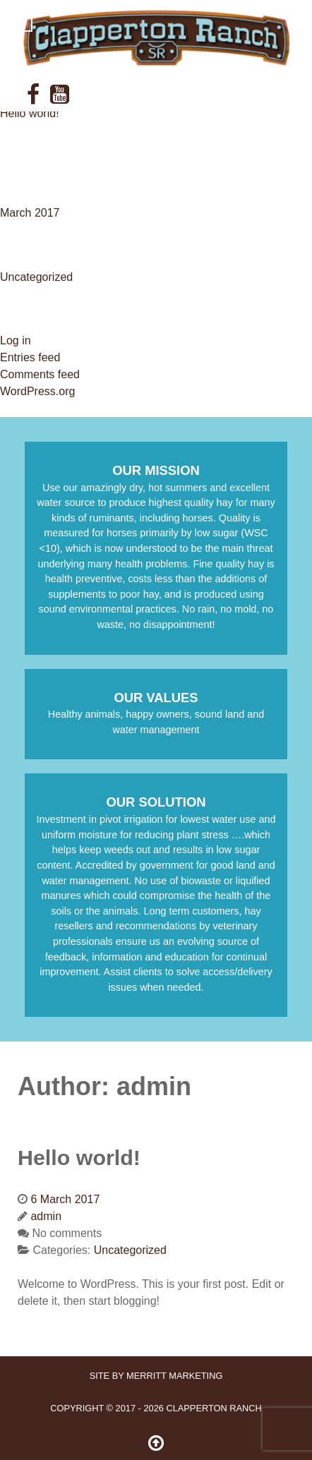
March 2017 (30, 213)
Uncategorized (36, 277)
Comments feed (40, 374)
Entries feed (30, 357)
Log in (15, 340)
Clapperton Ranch (213, 1408)
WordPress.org (37, 391)
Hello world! (29, 113)
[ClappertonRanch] (156, 38)
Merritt (174, 1375)
